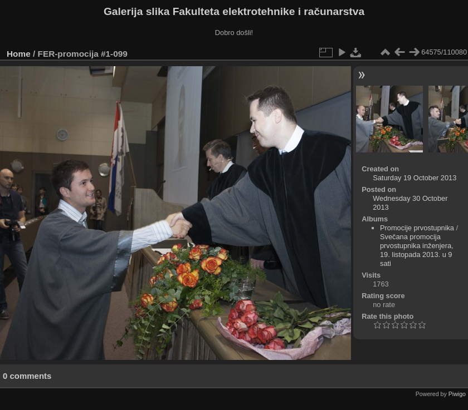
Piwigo (457, 394)
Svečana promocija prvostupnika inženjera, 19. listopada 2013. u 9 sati (417, 250)
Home (19, 53)
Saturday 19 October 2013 (414, 178)
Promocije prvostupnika (417, 228)
